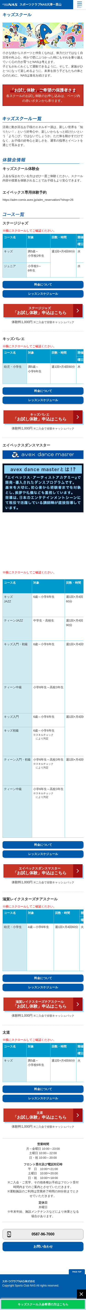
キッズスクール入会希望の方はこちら (43, 1304)
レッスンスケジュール (43, 293)
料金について (43, 284)
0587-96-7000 (43, 1234)
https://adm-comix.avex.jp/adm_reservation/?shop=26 (38, 199)
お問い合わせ (43, 1246)
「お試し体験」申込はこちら (40, 310)
